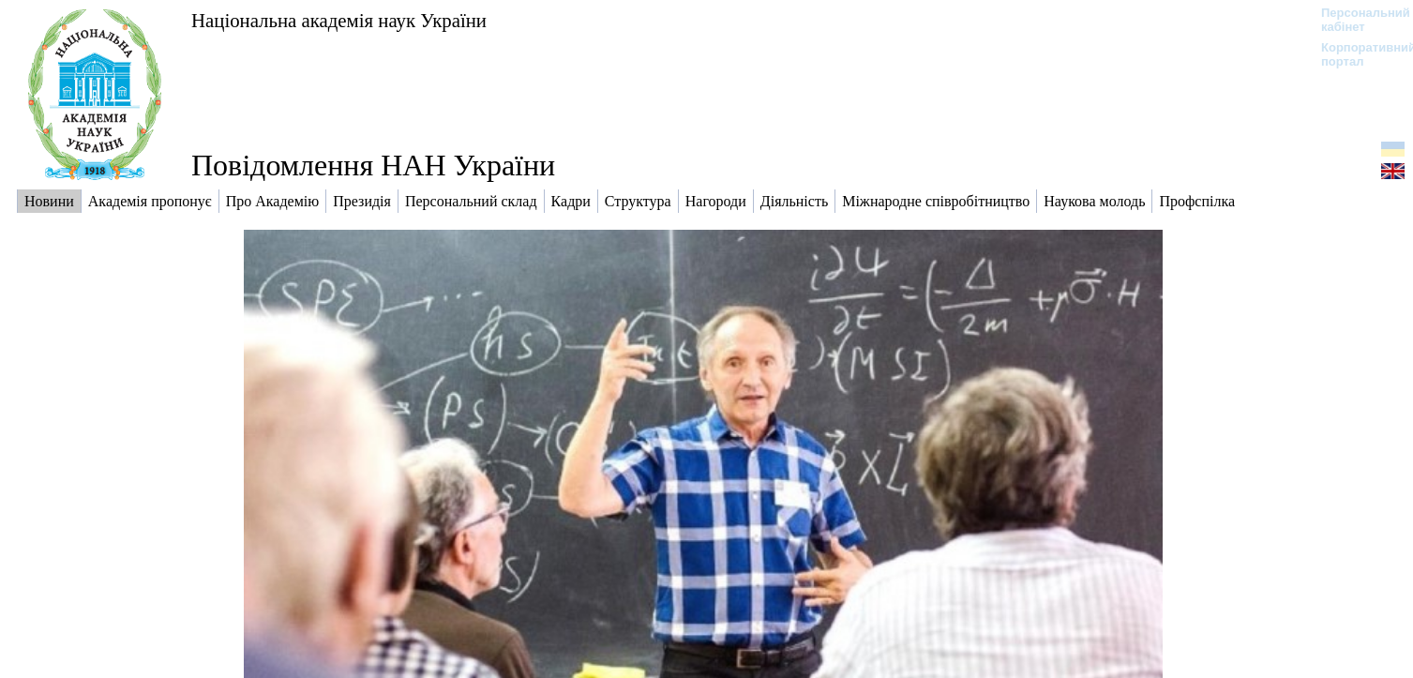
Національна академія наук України (339, 20)
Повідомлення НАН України (373, 165)
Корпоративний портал (1356, 54)
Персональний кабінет (1356, 20)
